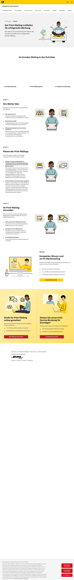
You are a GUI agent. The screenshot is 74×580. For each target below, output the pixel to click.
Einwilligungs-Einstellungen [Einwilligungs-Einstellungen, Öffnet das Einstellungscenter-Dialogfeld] (67, 567)
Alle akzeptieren (67, 576)
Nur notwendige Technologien (67, 572)
